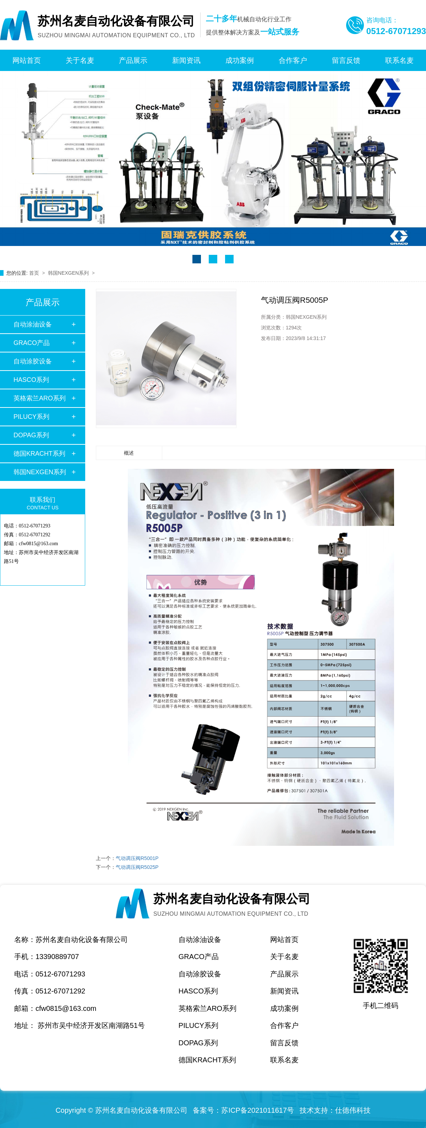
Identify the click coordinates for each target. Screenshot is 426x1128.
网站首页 (26, 60)
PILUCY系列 (31, 416)
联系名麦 (399, 60)
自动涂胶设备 (32, 361)
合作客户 (293, 60)
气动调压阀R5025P (137, 867)
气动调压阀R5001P (137, 858)
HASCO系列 (31, 379)
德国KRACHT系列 (39, 453)
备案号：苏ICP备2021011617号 (243, 1110)
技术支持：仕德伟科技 (335, 1110)
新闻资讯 (186, 60)
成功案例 (239, 60)
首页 (34, 273)
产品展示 (133, 60)
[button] (196, 259)
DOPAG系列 (31, 435)
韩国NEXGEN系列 (69, 273)
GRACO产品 (31, 342)
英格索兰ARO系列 (39, 398)
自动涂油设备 (32, 324)
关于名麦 (80, 60)
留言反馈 (346, 60)
